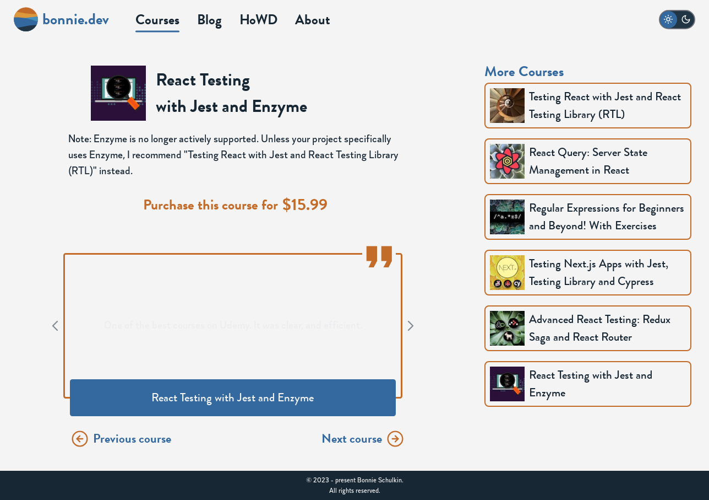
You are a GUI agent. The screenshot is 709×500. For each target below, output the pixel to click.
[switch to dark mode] (677, 19)
